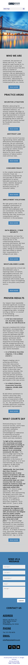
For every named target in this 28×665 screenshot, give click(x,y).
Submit (21, 601)
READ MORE (14, 87)
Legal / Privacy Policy (14, 663)
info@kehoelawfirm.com (11, 640)
